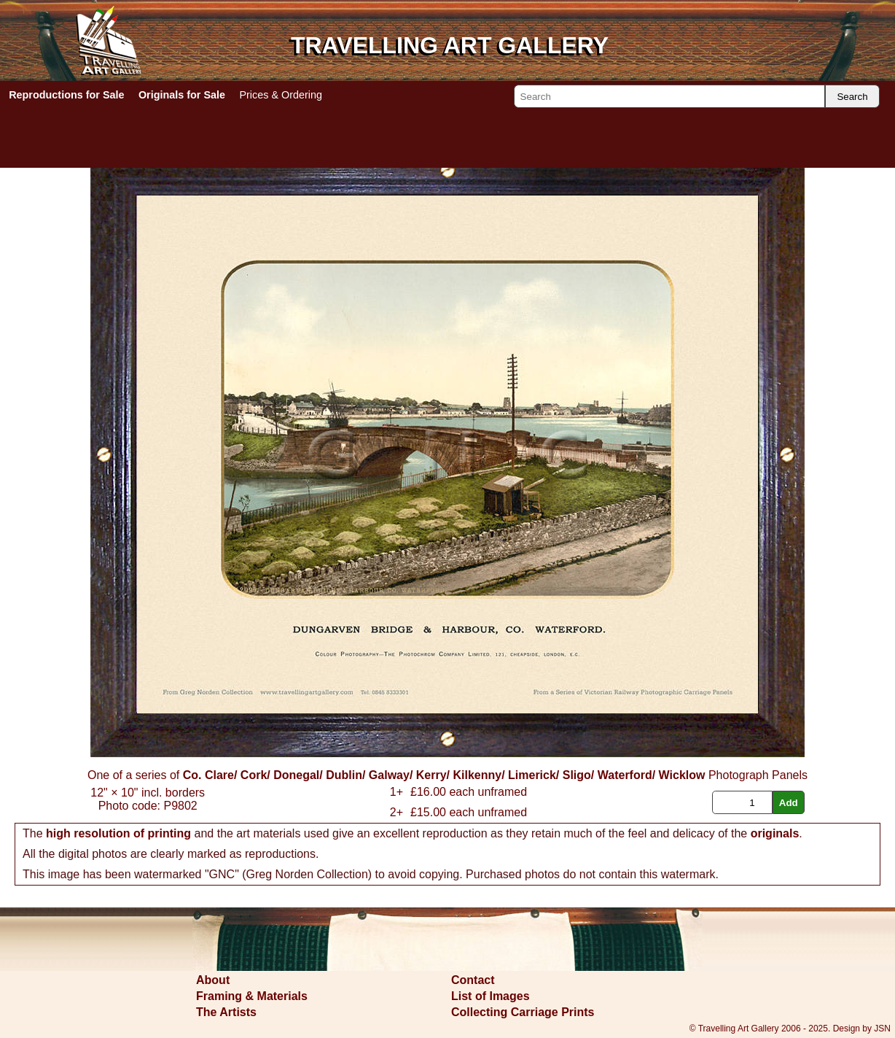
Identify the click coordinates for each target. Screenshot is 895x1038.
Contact (473, 980)
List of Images (490, 996)
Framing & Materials (252, 996)
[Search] (669, 96)
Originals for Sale (181, 95)
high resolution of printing (118, 833)
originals (775, 833)
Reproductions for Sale (66, 95)
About (213, 980)
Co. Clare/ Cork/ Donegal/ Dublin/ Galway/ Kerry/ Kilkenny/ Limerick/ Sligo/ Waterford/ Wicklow (444, 775)
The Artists (226, 1012)
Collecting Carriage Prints (523, 1012)
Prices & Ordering (280, 95)
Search (852, 96)
